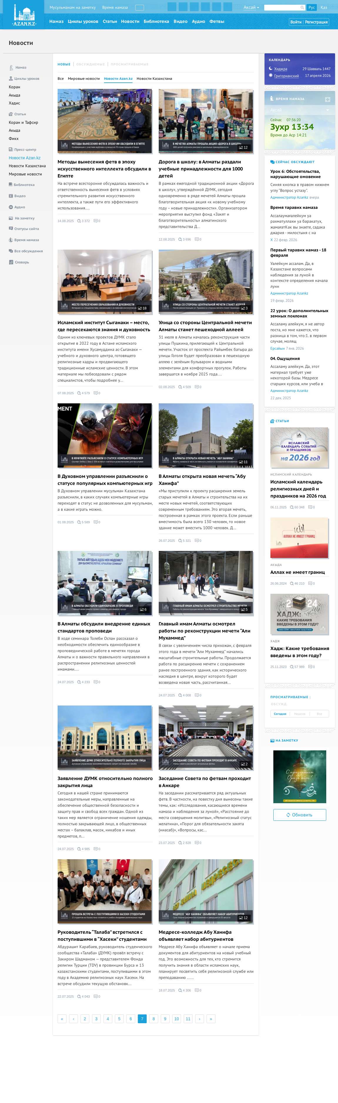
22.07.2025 (66, 996)
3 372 (83, 221)
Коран (14, 86)
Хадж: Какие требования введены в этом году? (299, 652)
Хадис (14, 103)
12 (243, 148)
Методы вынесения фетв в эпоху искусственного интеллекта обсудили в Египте (104, 169)
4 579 (83, 393)
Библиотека (156, 21)
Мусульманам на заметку (73, 7)
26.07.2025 (167, 540)
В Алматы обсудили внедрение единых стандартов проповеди (104, 627)
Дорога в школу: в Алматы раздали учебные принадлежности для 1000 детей (201, 169)
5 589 (83, 522)
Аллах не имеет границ (297, 572)
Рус (312, 7)
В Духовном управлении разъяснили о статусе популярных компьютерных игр (105, 480)
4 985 (83, 849)
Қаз (324, 7)
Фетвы (217, 21)
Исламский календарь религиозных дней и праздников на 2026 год (298, 489)
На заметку (284, 740)
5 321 (184, 540)
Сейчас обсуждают (292, 162)
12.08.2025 (167, 239)
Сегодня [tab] (280, 714)
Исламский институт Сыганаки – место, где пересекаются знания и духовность (104, 326)
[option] (299, 776)
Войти (296, 22)
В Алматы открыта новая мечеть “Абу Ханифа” (202, 480)
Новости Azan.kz (25, 157)
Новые (64, 64)
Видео (181, 21)
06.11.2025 (278, 507)
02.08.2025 (167, 387)
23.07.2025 (167, 843)
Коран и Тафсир (23, 122)
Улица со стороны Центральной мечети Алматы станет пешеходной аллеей (205, 326)
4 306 (184, 990)
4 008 (184, 695)
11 (243, 462)
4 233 (83, 682)
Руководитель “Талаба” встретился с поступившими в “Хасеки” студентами (102, 936)
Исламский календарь (291, 474)
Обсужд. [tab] (279, 704)
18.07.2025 (167, 990)
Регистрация (316, 22)
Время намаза (115, 7)
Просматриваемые (130, 64)
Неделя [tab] (299, 714)
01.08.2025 (66, 522)
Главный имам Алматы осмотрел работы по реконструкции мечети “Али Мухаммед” (204, 631)
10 (176, 1018)
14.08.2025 (66, 221)
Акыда (14, 95)
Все (61, 79)
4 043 (83, 996)
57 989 (297, 667)
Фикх (14, 138)
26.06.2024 (278, 583)
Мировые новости (25, 174)
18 (142, 308)
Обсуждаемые (90, 64)
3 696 (184, 239)
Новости (130, 21)
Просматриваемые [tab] (289, 697)
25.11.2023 (278, 667)
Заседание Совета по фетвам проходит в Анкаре (205, 782)
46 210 (297, 583)
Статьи (110, 21)
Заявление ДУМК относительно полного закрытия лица (105, 782)
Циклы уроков (83, 21)
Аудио (198, 21)
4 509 (184, 387)
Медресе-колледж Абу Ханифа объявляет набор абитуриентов (196, 936)
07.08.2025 (66, 393)
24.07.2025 (66, 682)
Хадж (275, 641)
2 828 (184, 843)
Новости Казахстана (27, 165)
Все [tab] (319, 714)
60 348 (297, 507)
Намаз (56, 21)
